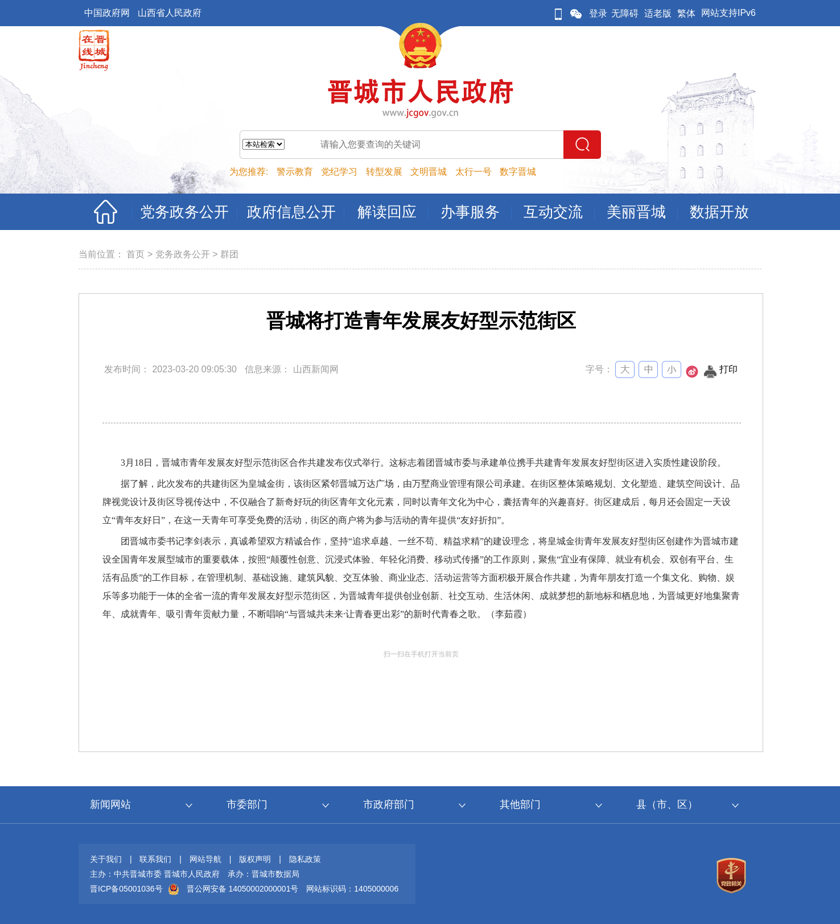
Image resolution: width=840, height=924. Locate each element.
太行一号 (473, 171)
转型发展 (384, 171)
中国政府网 (107, 13)
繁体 (686, 13)
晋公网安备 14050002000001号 (243, 888)
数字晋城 (518, 171)
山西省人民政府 (169, 13)
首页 (135, 254)
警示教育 (295, 171)
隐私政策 (305, 859)
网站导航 (205, 859)
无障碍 (625, 13)
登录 (598, 13)
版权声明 (255, 859)
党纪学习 (339, 171)
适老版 (658, 13)
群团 (229, 254)
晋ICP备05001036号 (126, 888)
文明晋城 (428, 171)
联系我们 (155, 859)
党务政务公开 (182, 254)
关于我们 (106, 859)
